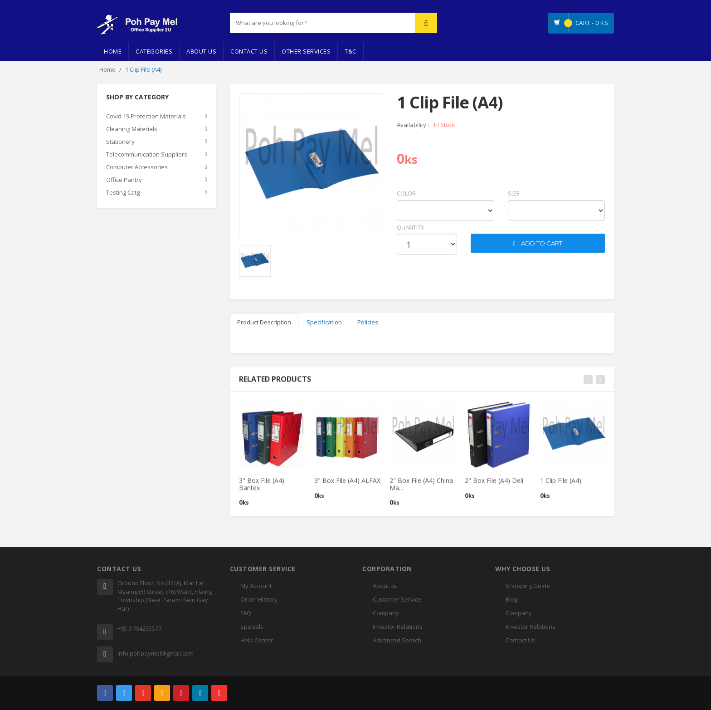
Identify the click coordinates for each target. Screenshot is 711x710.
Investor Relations (398, 626)
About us (385, 586)
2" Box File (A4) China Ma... (421, 488)
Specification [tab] (324, 322)
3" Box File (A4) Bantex (261, 488)
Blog (511, 599)
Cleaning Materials (131, 129)
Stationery (120, 142)
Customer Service (397, 599)
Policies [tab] (367, 322)
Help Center (256, 640)
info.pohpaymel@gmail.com (155, 653)
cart (478, 227)
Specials (251, 626)
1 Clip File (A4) (560, 484)
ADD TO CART (538, 243)
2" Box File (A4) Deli (494, 484)
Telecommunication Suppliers (146, 155)
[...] (299, 23)
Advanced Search (397, 640)
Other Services (306, 51)
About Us (201, 51)
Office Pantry (124, 180)
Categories (154, 51)
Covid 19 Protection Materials (146, 117)
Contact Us (249, 51)
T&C (350, 51)
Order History (259, 599)
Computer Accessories (137, 167)
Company (386, 613)
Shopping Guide (528, 586)
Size (514, 193)
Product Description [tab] (264, 322)
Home (113, 51)
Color (406, 193)
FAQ (245, 613)
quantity (410, 227)
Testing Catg (123, 193)
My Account (256, 586)
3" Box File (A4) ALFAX (347, 484)
